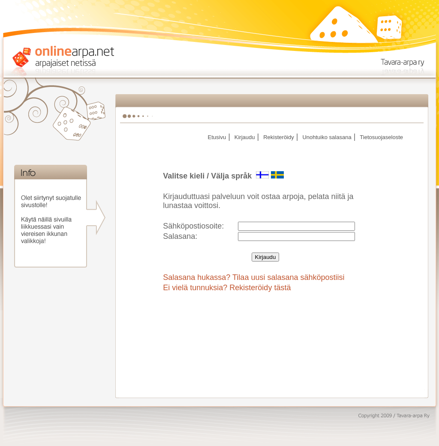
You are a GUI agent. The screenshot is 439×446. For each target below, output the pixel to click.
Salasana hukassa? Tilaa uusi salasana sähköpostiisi (253, 277)
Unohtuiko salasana (326, 137)
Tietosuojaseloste (381, 137)
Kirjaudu (245, 137)
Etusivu (216, 137)
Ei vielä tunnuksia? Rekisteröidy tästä (227, 287)
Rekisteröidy (278, 137)
